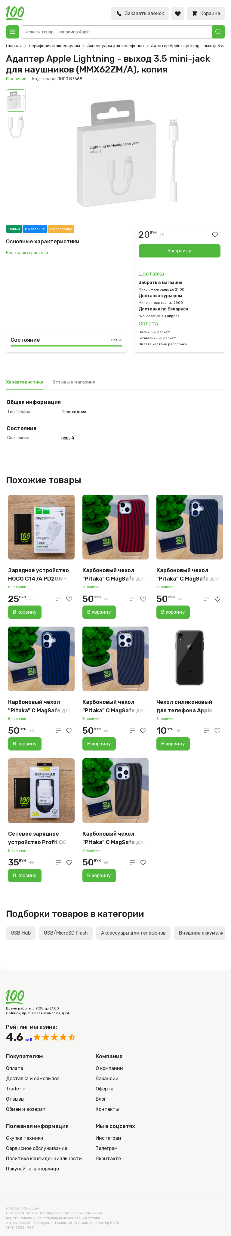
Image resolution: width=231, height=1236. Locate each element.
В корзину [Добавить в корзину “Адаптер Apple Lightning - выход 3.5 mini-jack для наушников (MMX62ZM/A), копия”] (179, 251)
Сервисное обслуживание (36, 1148)
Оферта (104, 1089)
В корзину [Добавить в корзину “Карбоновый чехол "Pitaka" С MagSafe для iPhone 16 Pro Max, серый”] (99, 744)
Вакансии (107, 1078)
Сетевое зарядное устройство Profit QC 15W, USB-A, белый (37, 838)
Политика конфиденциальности (44, 1158)
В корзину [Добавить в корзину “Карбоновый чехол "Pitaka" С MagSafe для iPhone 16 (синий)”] (25, 744)
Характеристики (24, 382)
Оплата (148, 323)
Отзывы (15, 1099)
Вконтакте (108, 1158)
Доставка (151, 273)
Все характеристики (27, 252)
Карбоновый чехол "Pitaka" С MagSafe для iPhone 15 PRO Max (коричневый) (114, 838)
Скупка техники (24, 1138)
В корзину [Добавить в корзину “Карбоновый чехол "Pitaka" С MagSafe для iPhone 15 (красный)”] (99, 612)
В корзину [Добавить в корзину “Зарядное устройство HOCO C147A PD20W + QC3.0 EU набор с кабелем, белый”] (25, 612)
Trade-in (16, 1089)
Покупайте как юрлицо (32, 1169)
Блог (101, 1099)
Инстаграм (108, 1138)
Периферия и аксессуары (54, 45)
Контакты (107, 1109)
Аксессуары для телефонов (115, 45)
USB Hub (21, 933)
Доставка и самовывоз (33, 1078)
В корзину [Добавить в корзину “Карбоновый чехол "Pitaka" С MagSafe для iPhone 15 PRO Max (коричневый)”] (99, 875)
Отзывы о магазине (73, 382)
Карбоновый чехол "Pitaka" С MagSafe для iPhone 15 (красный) (114, 575)
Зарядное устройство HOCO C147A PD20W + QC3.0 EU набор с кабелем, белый (38, 575)
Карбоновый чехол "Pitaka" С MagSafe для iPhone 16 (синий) (40, 707)
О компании (109, 1068)
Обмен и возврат (26, 1109)
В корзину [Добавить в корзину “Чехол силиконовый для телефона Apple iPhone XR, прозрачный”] (173, 744)
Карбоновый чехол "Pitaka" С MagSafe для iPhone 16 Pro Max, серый (114, 707)
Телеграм (107, 1148)
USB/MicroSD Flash (66, 933)
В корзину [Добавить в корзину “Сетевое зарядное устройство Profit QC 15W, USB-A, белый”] (25, 875)
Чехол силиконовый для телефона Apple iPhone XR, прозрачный (187, 707)
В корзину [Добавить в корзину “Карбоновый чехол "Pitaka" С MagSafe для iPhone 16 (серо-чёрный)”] (173, 612)
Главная (14, 45)
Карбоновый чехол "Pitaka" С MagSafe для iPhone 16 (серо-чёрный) (188, 575)
